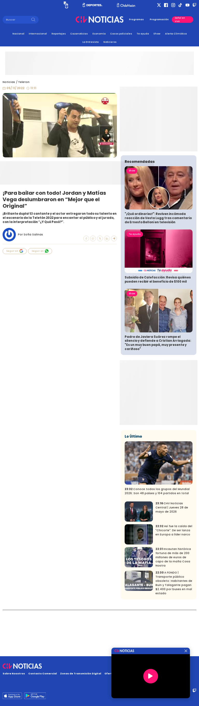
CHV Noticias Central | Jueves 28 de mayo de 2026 (171, 554)
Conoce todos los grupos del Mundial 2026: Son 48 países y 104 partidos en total (157, 537)
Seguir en (14, 251)
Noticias (9, 82)
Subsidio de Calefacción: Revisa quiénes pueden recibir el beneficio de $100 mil (158, 325)
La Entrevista (90, 42)
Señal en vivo (180, 19)
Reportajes (59, 33)
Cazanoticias (79, 33)
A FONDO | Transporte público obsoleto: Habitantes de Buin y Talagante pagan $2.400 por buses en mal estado (173, 629)
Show (156, 33)
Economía (99, 33)
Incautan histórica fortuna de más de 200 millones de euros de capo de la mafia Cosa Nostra (173, 603)
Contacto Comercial (42, 673)
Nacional (18, 33)
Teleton (24, 82)
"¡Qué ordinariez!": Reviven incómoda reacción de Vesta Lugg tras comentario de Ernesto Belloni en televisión (158, 264)
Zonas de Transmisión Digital (80, 673)
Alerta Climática (176, 33)
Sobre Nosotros (14, 673)
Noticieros (110, 42)
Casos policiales (121, 33)
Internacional (38, 33)
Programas (136, 19)
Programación (159, 19)
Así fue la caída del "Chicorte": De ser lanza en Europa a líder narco (173, 576)
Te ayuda (143, 33)
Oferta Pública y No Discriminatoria (129, 673)
